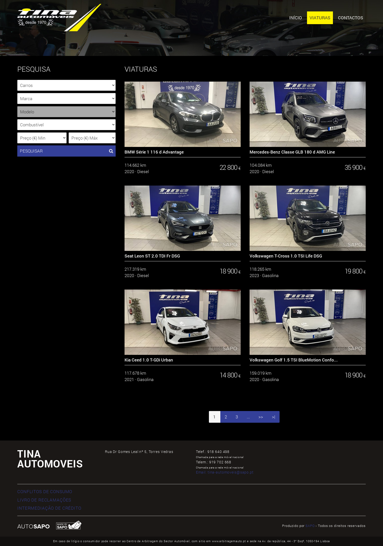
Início (295, 18)
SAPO (310, 525)
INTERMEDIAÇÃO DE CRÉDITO (49, 508)
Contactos (350, 18)
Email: (225, 472)
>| (273, 417)
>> (260, 417)
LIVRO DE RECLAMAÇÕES (44, 500)
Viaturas (320, 18)
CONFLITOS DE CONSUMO (44, 491)
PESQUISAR (66, 151)
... (248, 417)
